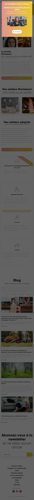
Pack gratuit (17, 31)
